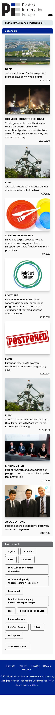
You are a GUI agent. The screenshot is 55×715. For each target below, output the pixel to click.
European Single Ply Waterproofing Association (23, 581)
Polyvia (37, 627)
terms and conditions (27, 685)
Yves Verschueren (17, 646)
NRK (10, 610)
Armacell (28, 551)
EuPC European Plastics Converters (20, 569)
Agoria (12, 551)
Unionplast (14, 635)
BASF (10, 559)
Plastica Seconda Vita (32, 610)
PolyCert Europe (17, 627)
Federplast (14, 591)
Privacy (35, 666)
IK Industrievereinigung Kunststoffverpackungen (21, 601)
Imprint (23, 666)
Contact (10, 666)
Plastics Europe (16, 619)
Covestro (26, 559)
